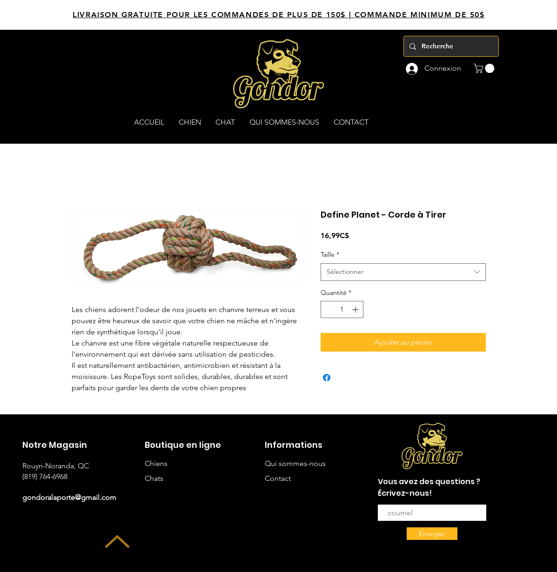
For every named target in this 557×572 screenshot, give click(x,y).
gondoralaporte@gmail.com (69, 497)
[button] (485, 68)
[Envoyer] (432, 533)
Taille (330, 254)
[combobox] (403, 272)
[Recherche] (450, 46)
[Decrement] (328, 309)
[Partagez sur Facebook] (326, 377)
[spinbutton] (342, 309)
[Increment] (356, 309)
